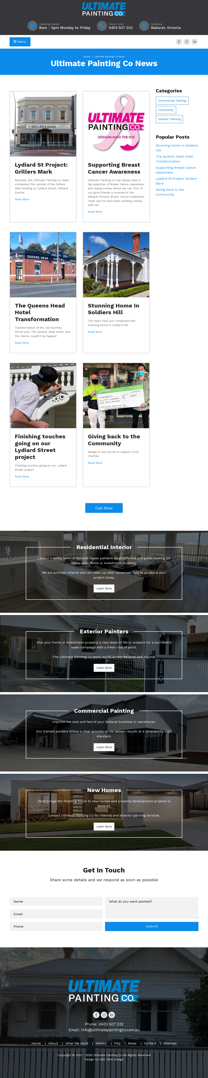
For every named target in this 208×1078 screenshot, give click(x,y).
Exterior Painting (169, 119)
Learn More (104, 588)
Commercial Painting (172, 100)
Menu (20, 42)
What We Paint (76, 1043)
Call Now (104, 508)
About (53, 1043)
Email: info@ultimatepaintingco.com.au (104, 1030)
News (132, 1043)
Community (166, 110)
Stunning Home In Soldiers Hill (113, 309)
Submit (152, 926)
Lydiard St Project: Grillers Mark (41, 168)
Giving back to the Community (114, 440)
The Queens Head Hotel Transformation (174, 158)
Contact (150, 1043)
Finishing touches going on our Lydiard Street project (40, 446)
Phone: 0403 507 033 (104, 1024)
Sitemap (170, 1043)
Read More (22, 199)
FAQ (117, 1043)
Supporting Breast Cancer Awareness (114, 168)
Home (86, 56)
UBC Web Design (112, 1059)
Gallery (101, 1043)
